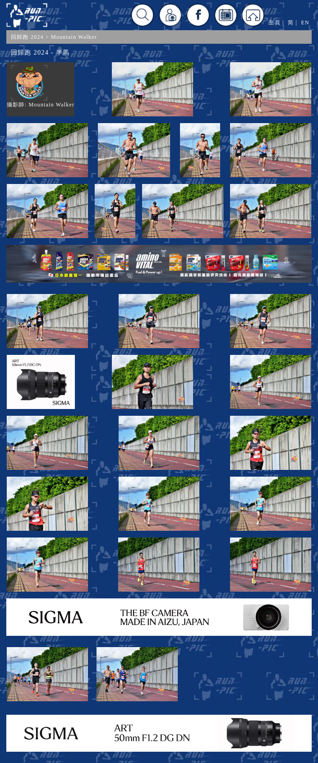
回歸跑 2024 (27, 37)
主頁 (274, 22)
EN (305, 22)
